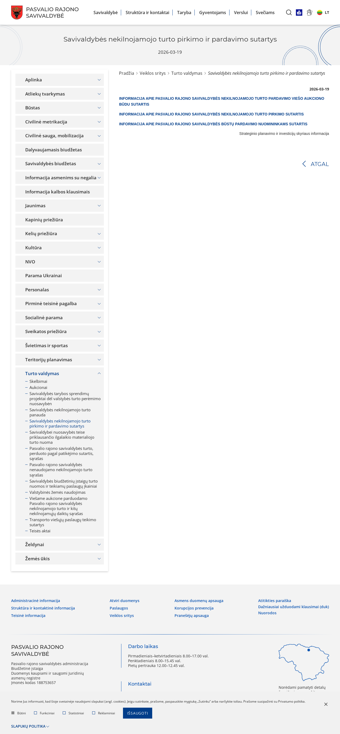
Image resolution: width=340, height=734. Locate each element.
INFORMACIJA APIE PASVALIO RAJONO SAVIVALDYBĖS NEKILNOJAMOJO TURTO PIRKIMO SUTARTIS (211, 114)
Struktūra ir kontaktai (147, 12)
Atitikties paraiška (274, 600)
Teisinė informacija (28, 615)
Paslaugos (119, 608)
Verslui (241, 12)
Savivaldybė (106, 12)
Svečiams (265, 12)
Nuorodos (267, 613)
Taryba (184, 12)
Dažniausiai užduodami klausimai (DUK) (293, 606)
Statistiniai (73, 713)
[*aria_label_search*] (289, 12)
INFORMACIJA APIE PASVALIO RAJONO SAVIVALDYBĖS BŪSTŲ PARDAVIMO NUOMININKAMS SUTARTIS (213, 124)
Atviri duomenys (124, 600)
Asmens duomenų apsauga (199, 600)
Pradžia (126, 73)
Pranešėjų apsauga (192, 615)
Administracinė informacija (35, 600)
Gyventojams (212, 12)
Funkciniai (44, 713)
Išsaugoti (137, 713)
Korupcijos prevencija (194, 608)
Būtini (18, 713)
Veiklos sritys (153, 73)
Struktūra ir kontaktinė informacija (43, 608)
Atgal (320, 164)
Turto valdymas (186, 73)
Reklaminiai (103, 713)
